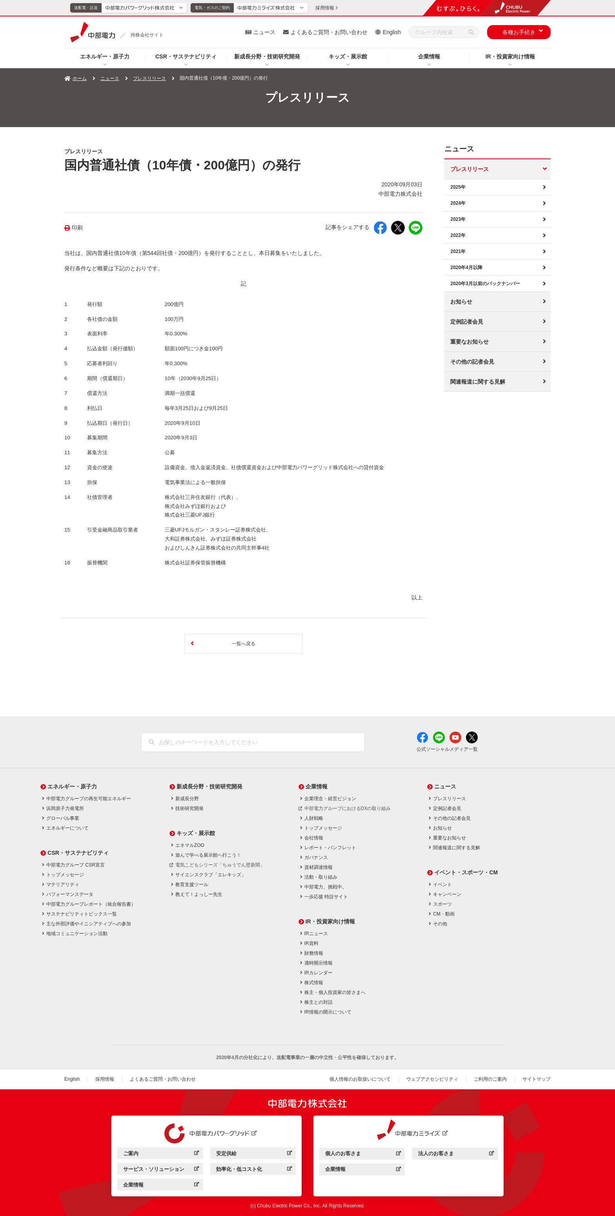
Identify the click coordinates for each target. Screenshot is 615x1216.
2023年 (458, 219)
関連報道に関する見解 (477, 382)
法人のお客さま (436, 1153)
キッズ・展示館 (348, 56)
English (392, 32)
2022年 (458, 235)
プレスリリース (149, 78)
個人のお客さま (343, 1153)
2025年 (458, 187)
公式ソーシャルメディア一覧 (447, 749)
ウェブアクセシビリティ (432, 1079)
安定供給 (226, 1153)
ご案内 (130, 1153)
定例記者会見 (466, 322)
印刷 (77, 228)
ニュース (264, 32)
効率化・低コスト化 (239, 1169)
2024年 (458, 203)
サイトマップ (536, 1079)
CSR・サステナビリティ (186, 56)
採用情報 (104, 1079)
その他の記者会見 (472, 362)
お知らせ (461, 302)
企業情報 (429, 56)
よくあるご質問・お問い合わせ (329, 32)
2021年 (458, 251)
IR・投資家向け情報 (510, 56)
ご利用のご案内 (490, 1079)
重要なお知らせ (469, 342)
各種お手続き (518, 32)
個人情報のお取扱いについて (360, 1079)
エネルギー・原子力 (104, 56)
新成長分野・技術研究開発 (267, 56)
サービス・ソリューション (153, 1169)
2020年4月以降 (466, 267)
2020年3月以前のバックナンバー (485, 283)
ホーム (80, 78)
